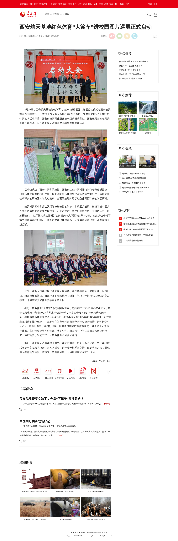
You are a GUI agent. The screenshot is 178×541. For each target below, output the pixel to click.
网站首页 (24, 4)
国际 (90, 4)
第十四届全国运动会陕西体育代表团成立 (141, 224)
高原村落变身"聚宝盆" (127, 116)
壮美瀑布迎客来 (148, 116)
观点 (80, 4)
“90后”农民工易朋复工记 (132, 192)
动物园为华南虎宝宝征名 (96, 519)
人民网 (47, 14)
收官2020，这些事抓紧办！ (130, 66)
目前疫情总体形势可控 (133, 241)
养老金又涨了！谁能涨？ (129, 70)
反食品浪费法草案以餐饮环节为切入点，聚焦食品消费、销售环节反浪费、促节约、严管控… (63, 404)
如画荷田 (147, 133)
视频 (111, 4)
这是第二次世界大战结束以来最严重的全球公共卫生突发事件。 (50, 426)
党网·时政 (33, 4)
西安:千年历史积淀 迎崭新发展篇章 (35, 492)
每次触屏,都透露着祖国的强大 (135, 178)
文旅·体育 (62, 4)
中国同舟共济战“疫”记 (34, 421)
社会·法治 (53, 4)
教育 (122, 4)
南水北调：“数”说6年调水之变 (132, 74)
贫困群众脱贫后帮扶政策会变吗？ (133, 61)
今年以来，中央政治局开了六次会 (138, 229)
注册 (155, 4)
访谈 (85, 4)
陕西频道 (56, 14)
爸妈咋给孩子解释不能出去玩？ (135, 188)
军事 (95, 4)
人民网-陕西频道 (51, 36)
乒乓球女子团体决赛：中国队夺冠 (138, 235)
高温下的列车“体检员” (96, 492)
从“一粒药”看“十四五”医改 (130, 79)
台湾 (106, 4)
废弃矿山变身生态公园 (127, 133)
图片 (117, 4)
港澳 (101, 4)
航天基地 (66, 14)
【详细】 (107, 404)
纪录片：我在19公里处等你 (133, 174)
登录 (150, 4)
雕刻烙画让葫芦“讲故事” (65, 492)
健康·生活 (72, 4)
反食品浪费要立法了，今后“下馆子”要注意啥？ (51, 398)
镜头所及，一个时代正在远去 (35, 519)
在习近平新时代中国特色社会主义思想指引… (142, 218)
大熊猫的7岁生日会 (65, 519)
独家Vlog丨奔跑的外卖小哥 (133, 183)
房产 (127, 4)
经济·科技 (43, 4)
